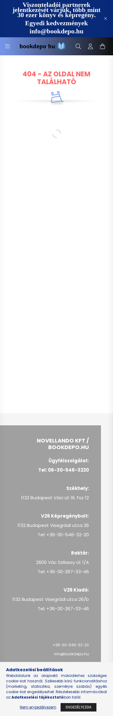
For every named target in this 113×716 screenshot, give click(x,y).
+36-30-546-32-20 (71, 644)
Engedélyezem (78, 707)
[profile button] (90, 46)
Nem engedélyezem (38, 707)
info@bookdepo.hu (71, 653)
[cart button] (102, 46)
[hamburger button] (8, 46)
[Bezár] (105, 18)
